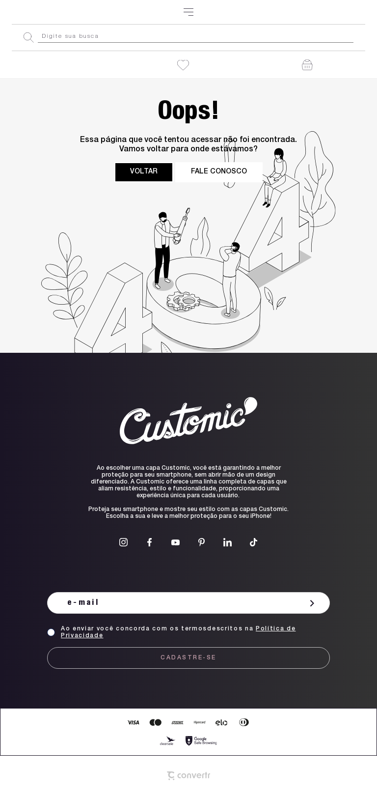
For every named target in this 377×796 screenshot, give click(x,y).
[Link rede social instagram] (123, 542)
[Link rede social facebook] (149, 542)
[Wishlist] (183, 65)
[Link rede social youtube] (175, 542)
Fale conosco (219, 172)
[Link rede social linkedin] (227, 542)
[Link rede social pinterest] (201, 542)
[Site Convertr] (188, 775)
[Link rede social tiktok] (253, 542)
